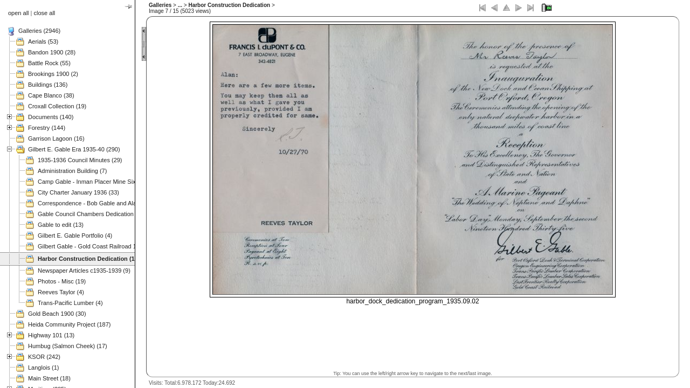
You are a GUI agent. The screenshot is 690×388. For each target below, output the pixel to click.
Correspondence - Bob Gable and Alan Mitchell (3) (104, 203)
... (180, 5)
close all (45, 13)
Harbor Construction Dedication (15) (89, 258)
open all (18, 13)
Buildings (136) (47, 84)
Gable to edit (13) (61, 224)
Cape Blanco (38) (51, 95)
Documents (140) (50, 117)
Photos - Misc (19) (62, 281)
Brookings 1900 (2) (53, 74)
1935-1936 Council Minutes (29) (80, 160)
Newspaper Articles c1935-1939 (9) (84, 270)
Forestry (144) (46, 127)
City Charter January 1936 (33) (78, 192)
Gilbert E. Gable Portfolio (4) (75, 235)
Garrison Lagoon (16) (56, 138)
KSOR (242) (44, 357)
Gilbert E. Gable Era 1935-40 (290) (74, 149)
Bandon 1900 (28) (51, 52)
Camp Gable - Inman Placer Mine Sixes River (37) (104, 181)
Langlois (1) (43, 367)
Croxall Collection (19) (57, 106)
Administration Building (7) (72, 171)
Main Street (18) (49, 378)
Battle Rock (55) (49, 63)
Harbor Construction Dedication (229, 5)
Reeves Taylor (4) (61, 292)
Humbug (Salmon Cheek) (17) (67, 346)
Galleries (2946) (39, 30)
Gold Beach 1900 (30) (57, 313)
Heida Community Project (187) (69, 324)
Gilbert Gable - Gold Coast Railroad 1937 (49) (98, 246)
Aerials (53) (43, 41)
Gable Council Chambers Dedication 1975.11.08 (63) (107, 214)
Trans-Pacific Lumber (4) (70, 303)
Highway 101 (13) (51, 335)
